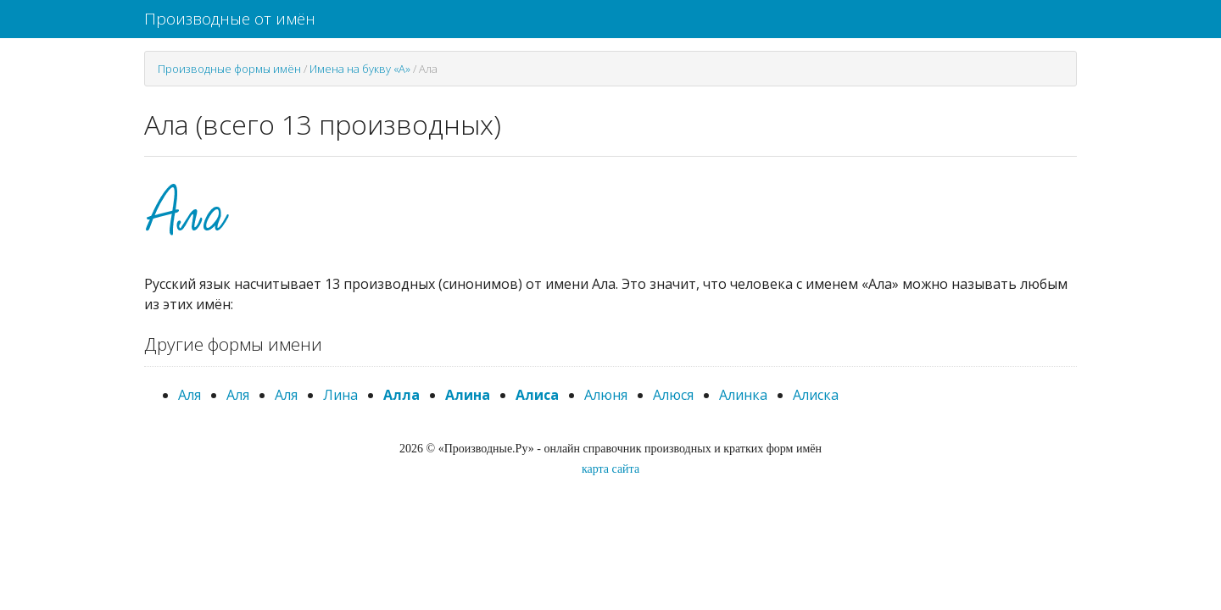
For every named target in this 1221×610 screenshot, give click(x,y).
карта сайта (610, 469)
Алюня (605, 394)
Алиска (816, 394)
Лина (340, 394)
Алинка (743, 394)
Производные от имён (229, 19)
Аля (189, 394)
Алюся (673, 394)
